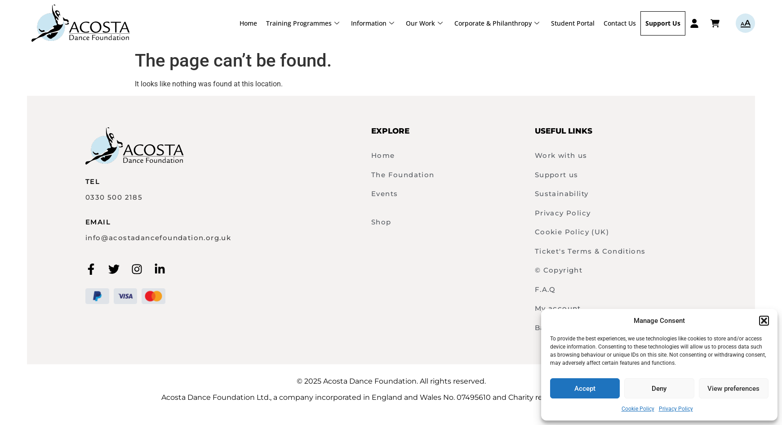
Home (248, 23)
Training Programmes (302, 23)
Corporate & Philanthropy (496, 23)
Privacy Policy (676, 409)
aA (745, 23)
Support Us (662, 23)
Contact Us (620, 23)
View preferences (733, 389)
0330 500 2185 (113, 197)
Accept (584, 389)
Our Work (424, 23)
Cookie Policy (638, 409)
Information (372, 23)
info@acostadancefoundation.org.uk (158, 237)
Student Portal (573, 23)
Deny (659, 389)
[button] (764, 320)
